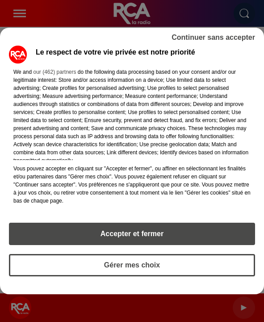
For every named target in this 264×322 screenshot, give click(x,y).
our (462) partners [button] (54, 72)
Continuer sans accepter (213, 37)
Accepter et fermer (132, 233)
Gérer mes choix (132, 265)
